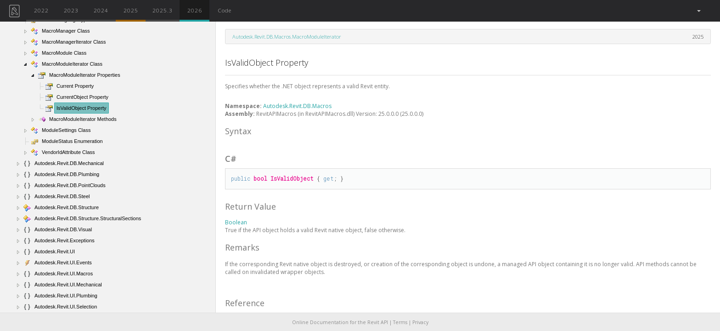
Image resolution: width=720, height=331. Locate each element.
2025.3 (162, 10)
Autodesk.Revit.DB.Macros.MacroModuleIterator (286, 36)
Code (224, 10)
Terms (400, 322)
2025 (131, 10)
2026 (194, 10)
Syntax (238, 131)
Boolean (236, 222)
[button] (698, 11)
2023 (71, 10)
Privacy (420, 322)
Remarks (242, 247)
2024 (101, 10)
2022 (41, 10)
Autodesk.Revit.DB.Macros (297, 106)
